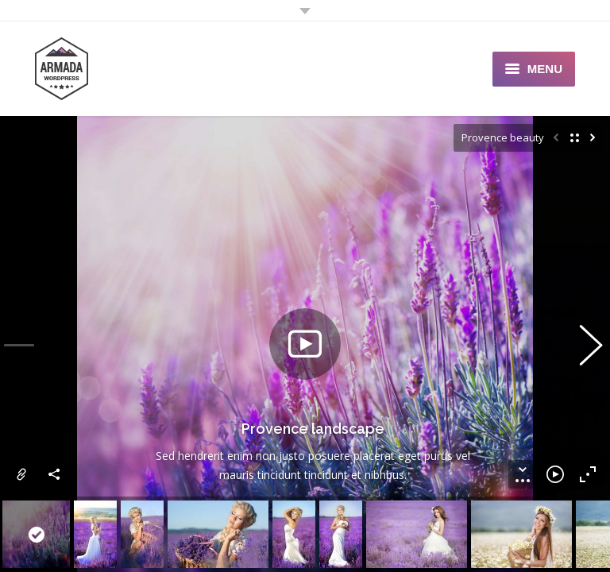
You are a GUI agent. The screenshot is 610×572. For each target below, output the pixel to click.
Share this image (55, 474)
